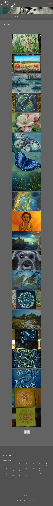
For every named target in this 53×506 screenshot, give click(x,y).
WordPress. (34, 500)
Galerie (10, 16)
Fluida (27, 500)
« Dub (5, 480)
